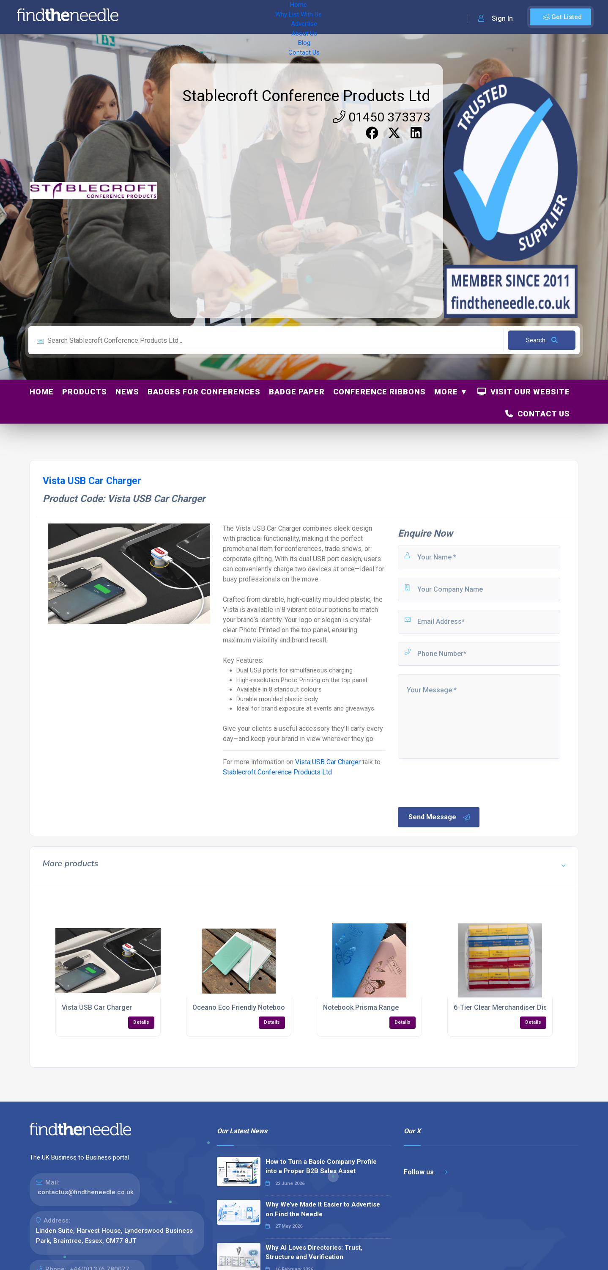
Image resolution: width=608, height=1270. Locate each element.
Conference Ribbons (379, 391)
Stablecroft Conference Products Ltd (306, 96)
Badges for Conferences (204, 391)
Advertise (241, 17)
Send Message (439, 817)
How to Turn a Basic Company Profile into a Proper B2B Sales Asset (321, 1166)
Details (141, 1022)
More (446, 391)
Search (542, 340)
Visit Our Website (523, 391)
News (127, 391)
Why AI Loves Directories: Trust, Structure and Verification (314, 1252)
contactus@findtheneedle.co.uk (86, 1192)
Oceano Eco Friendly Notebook (240, 1007)
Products (84, 391)
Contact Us (341, 17)
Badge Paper (297, 391)
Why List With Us (192, 17)
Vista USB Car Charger (328, 762)
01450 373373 (381, 117)
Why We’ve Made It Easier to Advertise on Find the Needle (323, 1209)
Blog (308, 17)
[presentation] (461, 782)
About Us (279, 17)
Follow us (425, 1172)
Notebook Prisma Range (361, 1007)
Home (149, 17)
